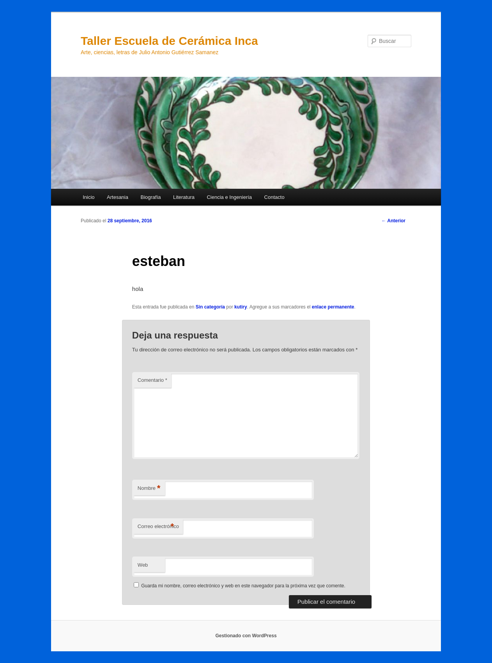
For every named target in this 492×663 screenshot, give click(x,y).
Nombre (149, 488)
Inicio (88, 197)
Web (143, 565)
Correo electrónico (158, 526)
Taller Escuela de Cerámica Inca (169, 40)
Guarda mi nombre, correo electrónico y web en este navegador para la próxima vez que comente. (243, 586)
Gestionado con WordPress (245, 635)
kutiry (240, 307)
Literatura (184, 197)
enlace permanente (333, 307)
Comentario (152, 380)
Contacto (274, 197)
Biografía (150, 197)
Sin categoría (210, 307)
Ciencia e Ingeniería (229, 197)
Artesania (117, 197)
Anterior (393, 220)
